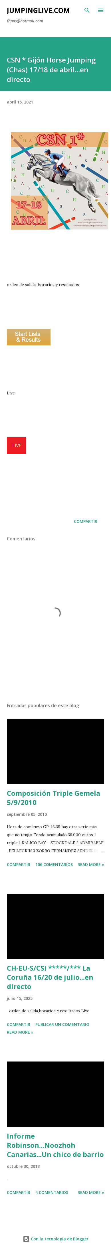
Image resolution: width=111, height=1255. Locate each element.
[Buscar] (87, 10)
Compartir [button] (85, 521)
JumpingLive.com (38, 10)
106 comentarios (54, 864)
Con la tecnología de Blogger (55, 1239)
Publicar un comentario (62, 1024)
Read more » (91, 864)
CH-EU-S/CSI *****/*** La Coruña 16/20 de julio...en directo (50, 977)
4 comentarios (51, 1192)
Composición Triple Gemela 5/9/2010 (53, 797)
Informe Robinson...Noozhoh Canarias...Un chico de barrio (55, 1145)
